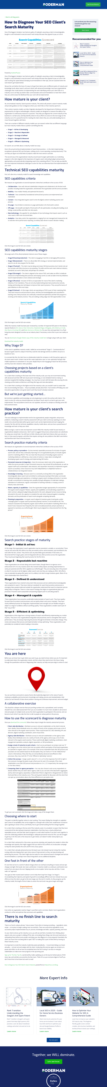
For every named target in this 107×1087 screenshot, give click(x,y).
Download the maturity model (14, 341)
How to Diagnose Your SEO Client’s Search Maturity (20, 965)
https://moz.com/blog (51, 965)
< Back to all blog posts (12, 17)
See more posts (53, 1040)
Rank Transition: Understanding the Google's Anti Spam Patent (88, 45)
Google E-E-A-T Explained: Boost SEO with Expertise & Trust (88, 82)
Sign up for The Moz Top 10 (13, 955)
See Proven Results (93, 4)
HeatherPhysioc (15, 73)
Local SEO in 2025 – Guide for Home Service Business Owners (88, 54)
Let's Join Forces (53, 1062)
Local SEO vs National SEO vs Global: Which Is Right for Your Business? (88, 73)
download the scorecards (18, 722)
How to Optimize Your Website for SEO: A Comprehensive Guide (86, 63)
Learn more (11, 1031)
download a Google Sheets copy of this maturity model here (28, 338)
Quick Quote (85, 30)
